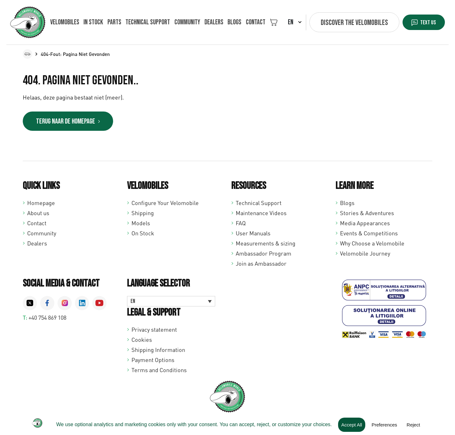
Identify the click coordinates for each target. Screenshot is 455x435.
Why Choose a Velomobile (372, 243)
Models (140, 223)
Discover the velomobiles (344, 22)
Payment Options (152, 360)
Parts (111, 22)
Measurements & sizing (265, 243)
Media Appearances (365, 223)
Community (182, 22)
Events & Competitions (369, 233)
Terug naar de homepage (70, 121)
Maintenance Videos (261, 213)
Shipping (142, 213)
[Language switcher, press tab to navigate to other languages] (171, 302)
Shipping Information (158, 350)
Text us (424, 22)
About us (38, 213)
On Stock (142, 233)
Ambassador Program (263, 254)
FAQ (241, 223)
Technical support (143, 22)
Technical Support (259, 203)
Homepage (41, 203)
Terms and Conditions (159, 370)
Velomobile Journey (365, 254)
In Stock (92, 22)
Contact (246, 22)
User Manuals (253, 233)
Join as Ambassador (261, 264)
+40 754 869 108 (47, 318)
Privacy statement (154, 330)
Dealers (206, 22)
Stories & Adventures (367, 213)
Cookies (141, 340)
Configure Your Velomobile (165, 203)
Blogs (226, 22)
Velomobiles (64, 22)
